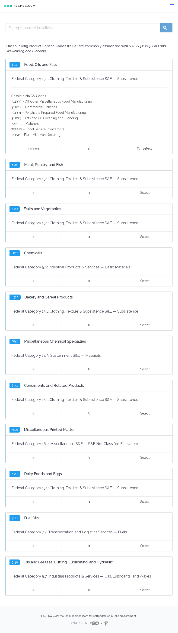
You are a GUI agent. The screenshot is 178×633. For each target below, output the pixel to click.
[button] (172, 6)
